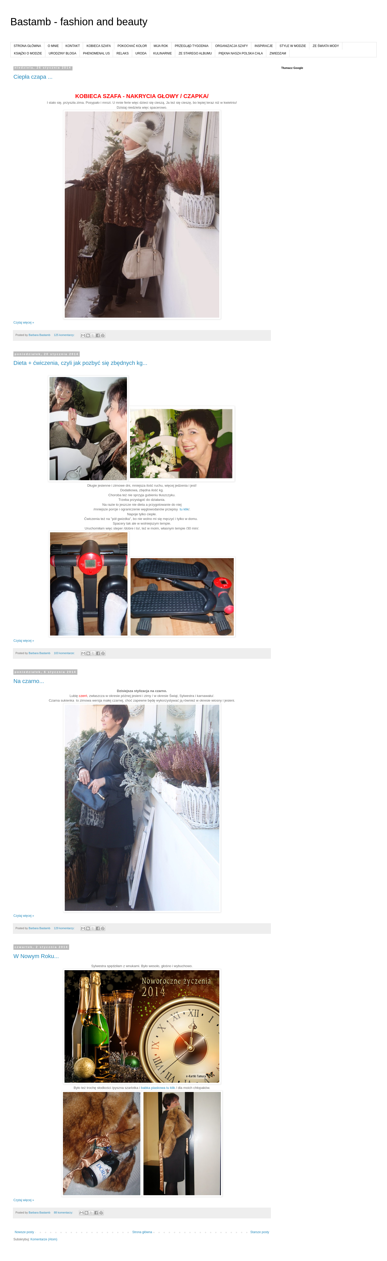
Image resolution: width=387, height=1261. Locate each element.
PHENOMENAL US (96, 53)
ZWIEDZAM (278, 53)
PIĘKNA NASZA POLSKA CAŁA (241, 53)
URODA (141, 53)
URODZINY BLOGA (62, 53)
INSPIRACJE (264, 46)
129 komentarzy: (64, 928)
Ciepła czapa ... (33, 77)
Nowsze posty (24, 1232)
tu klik (184, 509)
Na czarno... (28, 681)
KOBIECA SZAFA (98, 46)
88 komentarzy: (64, 1212)
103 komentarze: (64, 653)
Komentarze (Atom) (43, 1239)
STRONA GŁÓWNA (27, 46)
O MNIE (53, 46)
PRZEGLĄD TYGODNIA (191, 46)
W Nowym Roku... (36, 956)
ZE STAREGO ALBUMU (195, 53)
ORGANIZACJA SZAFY (231, 46)
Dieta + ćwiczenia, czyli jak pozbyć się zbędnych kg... (80, 363)
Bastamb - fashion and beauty (78, 21)
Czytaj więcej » (23, 322)
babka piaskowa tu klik (158, 1088)
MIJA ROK (161, 46)
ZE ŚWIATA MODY (326, 46)
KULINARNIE (162, 53)
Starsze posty (259, 1232)
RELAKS (122, 53)
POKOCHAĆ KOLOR (132, 46)
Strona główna (142, 1232)
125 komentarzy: (64, 334)
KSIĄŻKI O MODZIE (28, 53)
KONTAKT (73, 46)
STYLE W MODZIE (292, 46)
